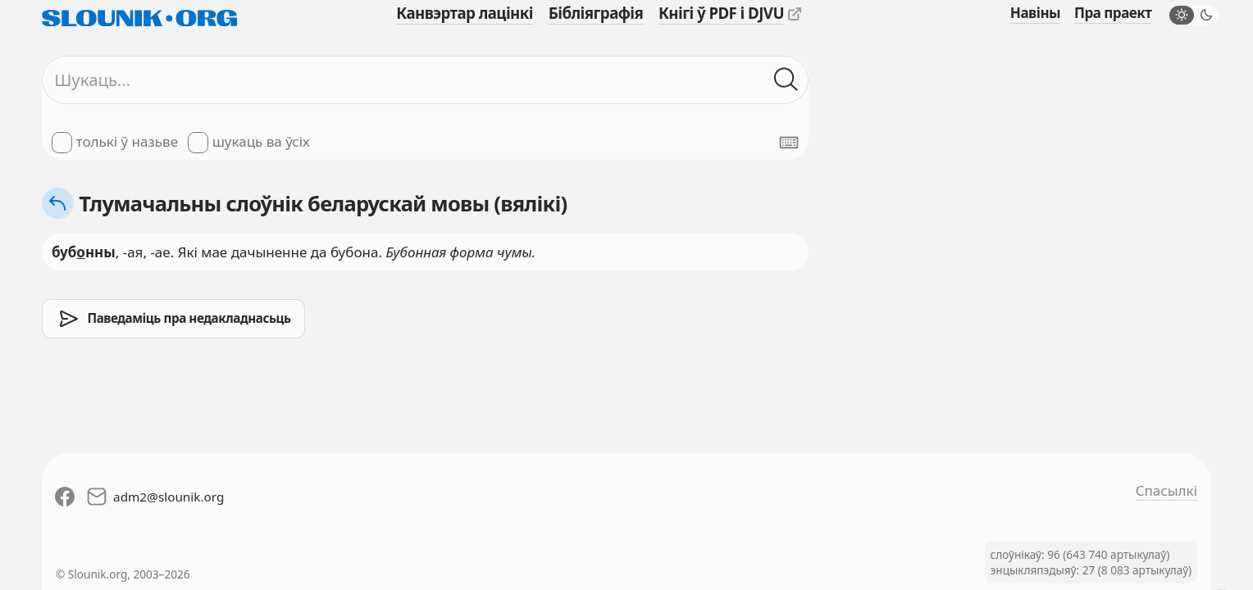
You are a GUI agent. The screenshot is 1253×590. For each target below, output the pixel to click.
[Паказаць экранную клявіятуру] (789, 142)
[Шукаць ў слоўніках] (786, 80)
